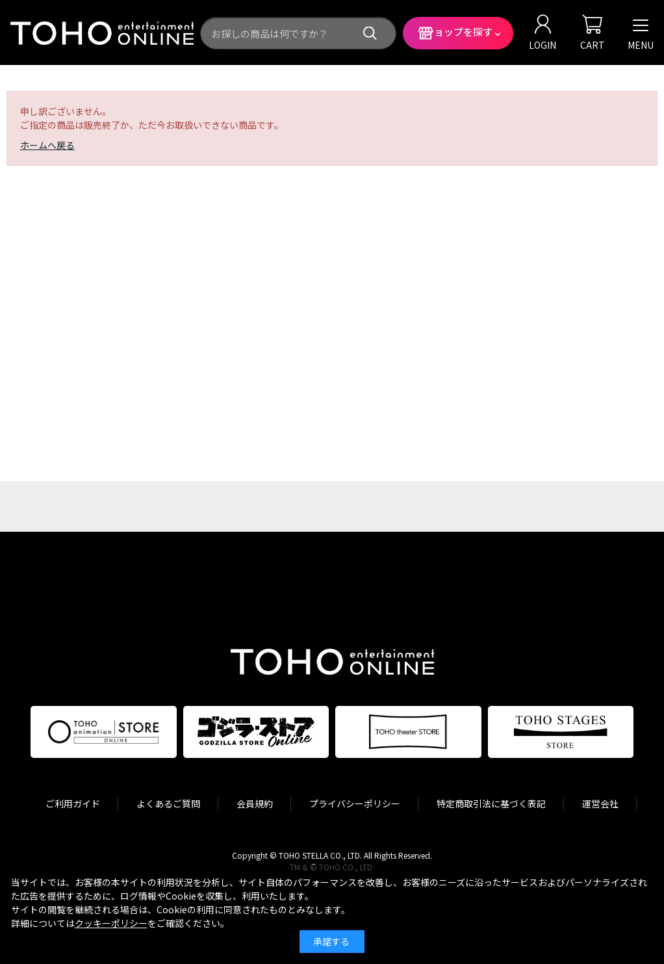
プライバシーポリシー (354, 803)
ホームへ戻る (47, 144)
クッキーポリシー (111, 923)
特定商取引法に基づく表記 (491, 803)
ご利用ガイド (72, 803)
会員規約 (254, 803)
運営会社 (600, 803)
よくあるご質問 (168, 803)
